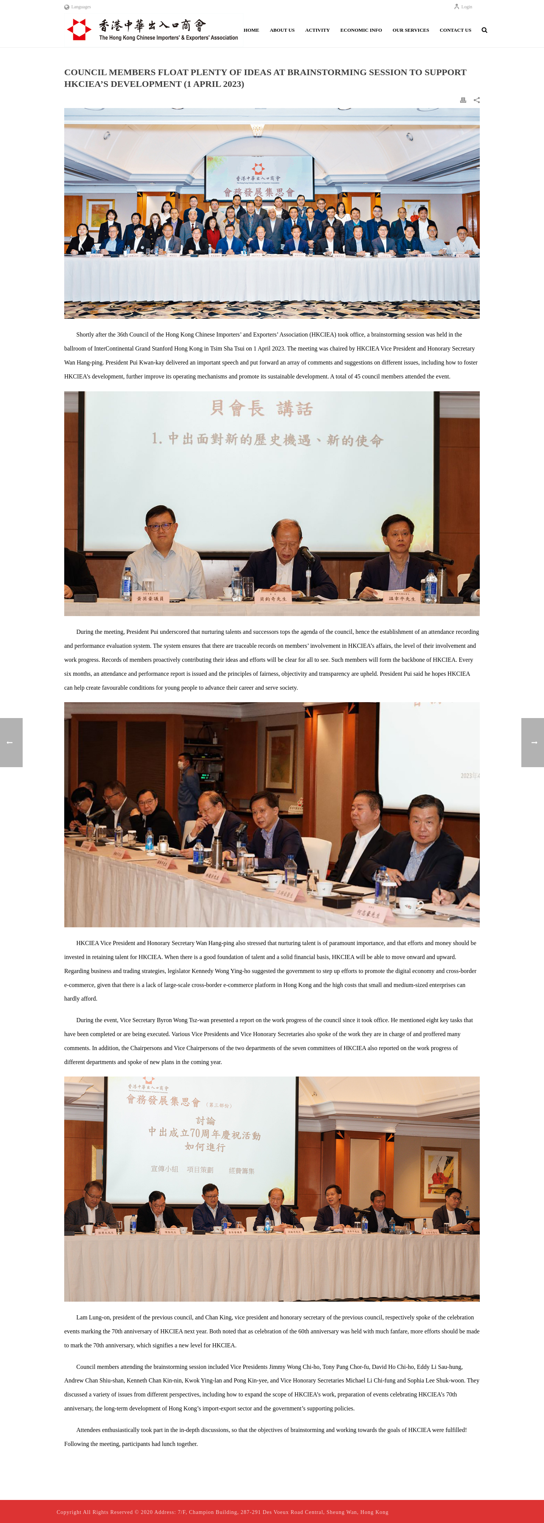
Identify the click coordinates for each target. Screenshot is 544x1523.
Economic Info (361, 30)
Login (463, 6)
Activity (317, 30)
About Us (282, 30)
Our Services (411, 30)
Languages (77, 6)
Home (251, 30)
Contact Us (455, 30)
